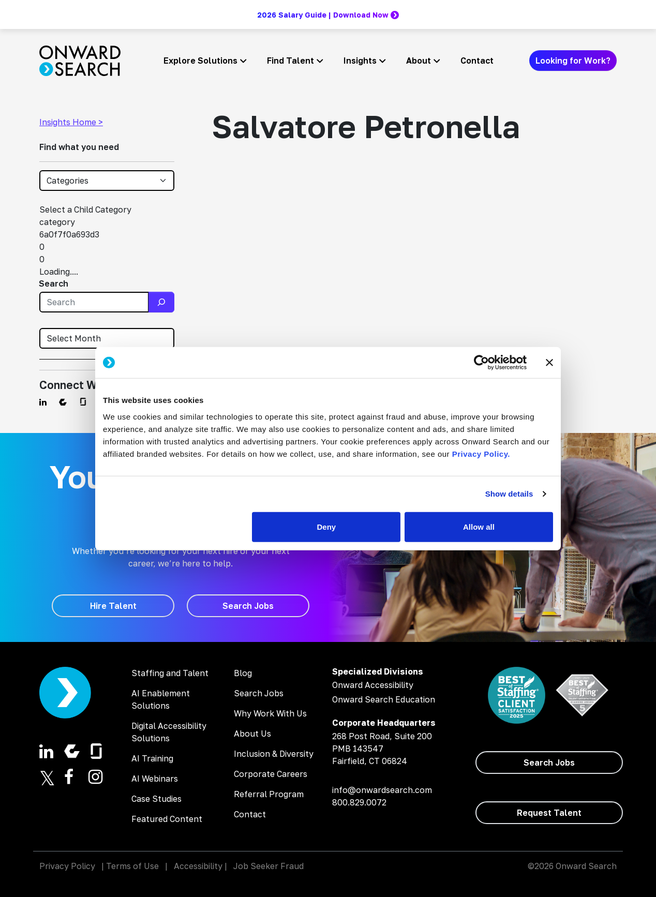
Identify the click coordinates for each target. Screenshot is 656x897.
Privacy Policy (67, 866)
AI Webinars (154, 778)
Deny (326, 526)
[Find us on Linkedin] (43, 402)
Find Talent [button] (290, 60)
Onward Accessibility (372, 685)
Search (53, 283)
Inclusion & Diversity (274, 754)
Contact (477, 60)
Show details (509, 493)
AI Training (152, 758)
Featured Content (166, 819)
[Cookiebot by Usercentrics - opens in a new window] (481, 362)
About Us (252, 733)
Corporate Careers (270, 774)
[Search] (161, 302)
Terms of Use (132, 866)
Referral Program (269, 794)
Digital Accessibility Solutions (168, 732)
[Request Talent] (549, 812)
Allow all (479, 526)
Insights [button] (360, 60)
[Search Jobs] (248, 605)
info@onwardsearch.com (382, 790)
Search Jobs (259, 693)
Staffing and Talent (169, 673)
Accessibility (198, 866)
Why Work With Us (270, 713)
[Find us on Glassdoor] (83, 402)
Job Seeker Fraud (268, 866)
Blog (243, 673)
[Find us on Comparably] (63, 402)
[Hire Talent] (113, 605)
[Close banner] (549, 362)
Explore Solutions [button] (200, 60)
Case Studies (156, 799)
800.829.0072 (359, 802)
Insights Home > (71, 122)
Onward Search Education (383, 699)
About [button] (418, 60)
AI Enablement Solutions (160, 699)
